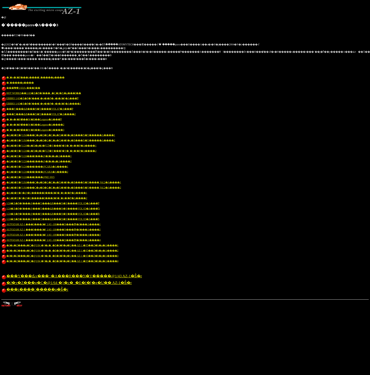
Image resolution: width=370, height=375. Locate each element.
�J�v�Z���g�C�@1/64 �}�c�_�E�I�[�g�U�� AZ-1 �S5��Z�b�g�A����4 (59, 261)
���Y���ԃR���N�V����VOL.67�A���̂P (37, 109)
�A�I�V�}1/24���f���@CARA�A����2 (34, 171)
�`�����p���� (17, 82)
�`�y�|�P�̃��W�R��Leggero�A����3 (32, 129)
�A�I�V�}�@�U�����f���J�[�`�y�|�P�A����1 (44, 192)
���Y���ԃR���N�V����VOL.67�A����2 (38, 114)
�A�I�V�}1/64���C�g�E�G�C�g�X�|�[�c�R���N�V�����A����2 (58, 140)
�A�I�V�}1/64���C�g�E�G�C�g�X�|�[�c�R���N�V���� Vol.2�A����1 (61, 182)
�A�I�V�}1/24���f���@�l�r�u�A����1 (36, 156)
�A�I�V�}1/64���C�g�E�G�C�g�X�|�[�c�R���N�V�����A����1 (58, 135)
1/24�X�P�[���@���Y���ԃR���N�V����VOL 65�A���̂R (50, 213)
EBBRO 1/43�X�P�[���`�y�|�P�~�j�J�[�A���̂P (40, 98)
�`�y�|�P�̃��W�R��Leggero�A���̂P (31, 119)
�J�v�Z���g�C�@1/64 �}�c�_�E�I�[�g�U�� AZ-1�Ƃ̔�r (66, 283)
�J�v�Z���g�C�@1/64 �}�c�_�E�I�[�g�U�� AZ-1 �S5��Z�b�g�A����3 (59, 255)
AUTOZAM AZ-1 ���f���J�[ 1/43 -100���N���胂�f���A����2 (51, 229)
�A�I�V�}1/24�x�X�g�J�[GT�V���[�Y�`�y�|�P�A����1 (48, 145)
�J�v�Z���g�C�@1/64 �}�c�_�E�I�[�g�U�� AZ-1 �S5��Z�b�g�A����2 (59, 250)
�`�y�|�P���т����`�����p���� (33, 77)
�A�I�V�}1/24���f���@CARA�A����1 (34, 166)
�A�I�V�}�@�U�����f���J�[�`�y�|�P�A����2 (44, 198)
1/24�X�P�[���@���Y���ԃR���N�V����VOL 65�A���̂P (50, 203)
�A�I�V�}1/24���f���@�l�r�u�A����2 (36, 161)
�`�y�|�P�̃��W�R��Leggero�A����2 (32, 124)
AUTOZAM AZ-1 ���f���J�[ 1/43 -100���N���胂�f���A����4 (51, 240)
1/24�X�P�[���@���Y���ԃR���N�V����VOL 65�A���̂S (50, 219)
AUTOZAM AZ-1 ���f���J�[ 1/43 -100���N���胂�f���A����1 (51, 224)
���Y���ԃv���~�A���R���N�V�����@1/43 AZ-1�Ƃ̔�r (71, 276)
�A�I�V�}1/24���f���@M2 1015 (28, 177)
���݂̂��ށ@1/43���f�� (20, 88)
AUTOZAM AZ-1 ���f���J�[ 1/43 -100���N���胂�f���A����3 (51, 234)
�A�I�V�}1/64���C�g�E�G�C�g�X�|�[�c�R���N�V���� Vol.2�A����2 (61, 187)
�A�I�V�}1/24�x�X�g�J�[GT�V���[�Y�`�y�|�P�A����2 (48, 150)
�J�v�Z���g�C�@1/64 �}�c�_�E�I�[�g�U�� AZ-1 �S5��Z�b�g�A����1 (59, 245)
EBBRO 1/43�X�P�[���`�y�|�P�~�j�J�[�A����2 (41, 103)
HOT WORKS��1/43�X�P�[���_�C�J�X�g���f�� (41, 93)
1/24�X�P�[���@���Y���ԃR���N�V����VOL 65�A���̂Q (50, 208)
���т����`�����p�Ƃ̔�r (34, 289)
